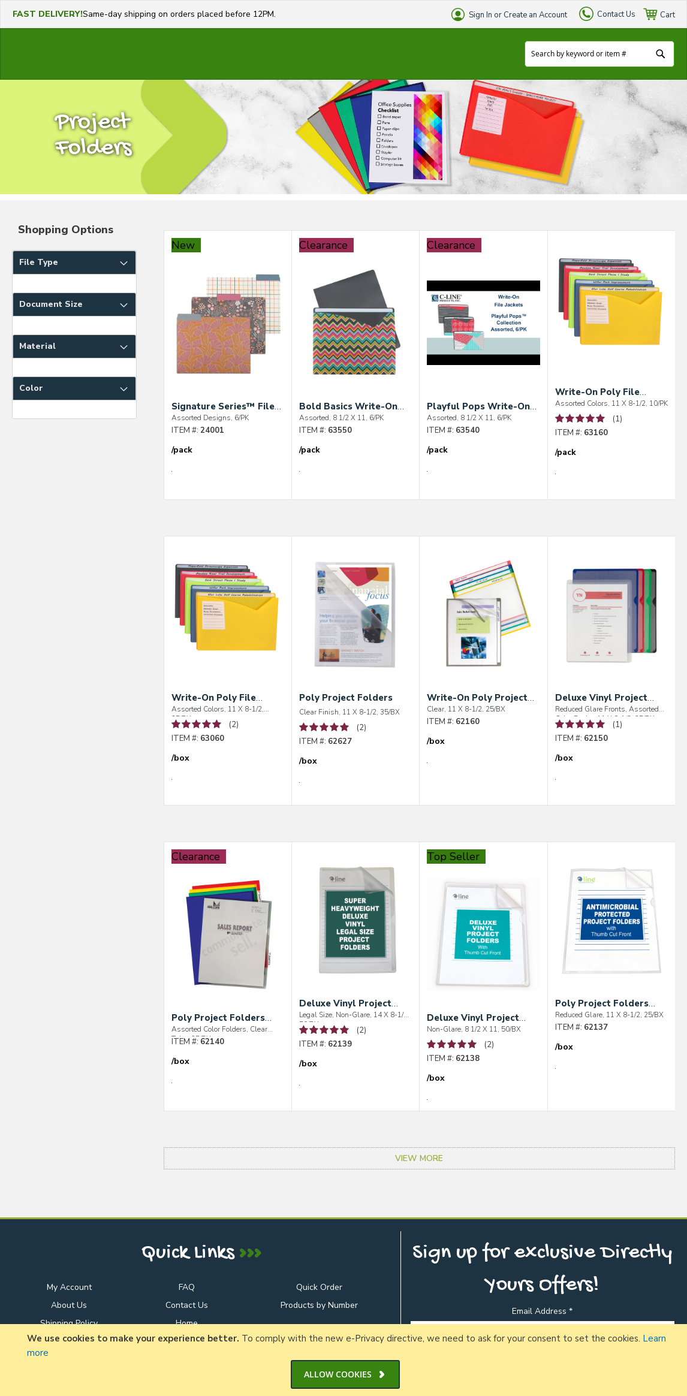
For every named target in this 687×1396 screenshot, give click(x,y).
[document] (345, 1360)
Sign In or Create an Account (518, 15)
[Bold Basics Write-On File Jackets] (355, 332)
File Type (38, 262)
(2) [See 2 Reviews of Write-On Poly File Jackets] (234, 724)
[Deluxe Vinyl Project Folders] (355, 929)
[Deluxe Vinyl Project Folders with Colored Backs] (611, 624)
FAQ (187, 1287)
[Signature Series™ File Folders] (227, 332)
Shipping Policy (69, 1323)
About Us (69, 1305)
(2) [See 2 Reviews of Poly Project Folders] (361, 727)
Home (187, 1323)
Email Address (542, 1311)
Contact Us (616, 14)
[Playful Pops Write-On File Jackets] (483, 332)
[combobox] (599, 54)
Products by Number (319, 1305)
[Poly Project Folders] (355, 625)
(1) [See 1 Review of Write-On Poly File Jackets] (617, 419)
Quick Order (319, 1287)
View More (419, 1158)
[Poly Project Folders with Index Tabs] (227, 944)
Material (37, 346)
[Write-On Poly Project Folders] (483, 624)
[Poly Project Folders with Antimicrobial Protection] (611, 929)
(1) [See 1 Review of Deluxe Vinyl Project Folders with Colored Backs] (617, 724)
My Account (69, 1287)
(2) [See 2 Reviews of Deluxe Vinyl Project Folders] (361, 1030)
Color (31, 388)
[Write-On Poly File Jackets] (611, 318)
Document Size (51, 304)
